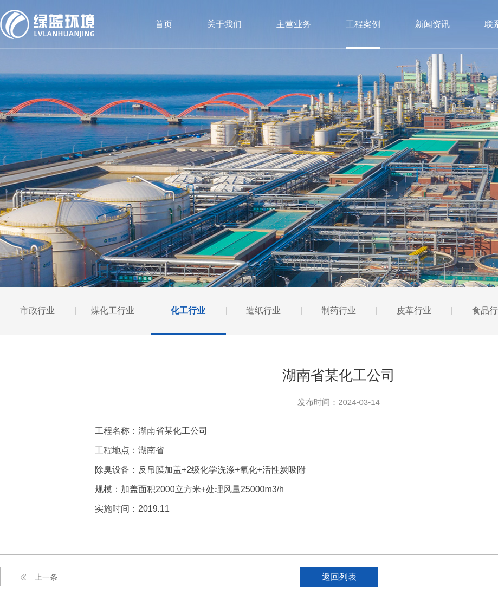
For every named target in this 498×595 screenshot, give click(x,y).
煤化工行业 (112, 310)
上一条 (39, 577)
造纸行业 (263, 310)
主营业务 (293, 24)
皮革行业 (414, 310)
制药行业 (338, 310)
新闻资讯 (432, 24)
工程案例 (363, 24)
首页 (163, 24)
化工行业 (188, 310)
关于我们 (224, 24)
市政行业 (37, 310)
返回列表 (339, 576)
